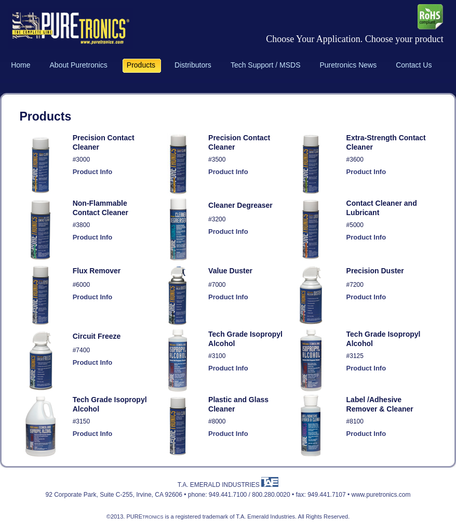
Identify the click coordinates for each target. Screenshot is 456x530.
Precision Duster (375, 271)
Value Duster (230, 271)
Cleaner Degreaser (240, 205)
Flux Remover (97, 271)
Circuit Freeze (97, 336)
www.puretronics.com (380, 494)
